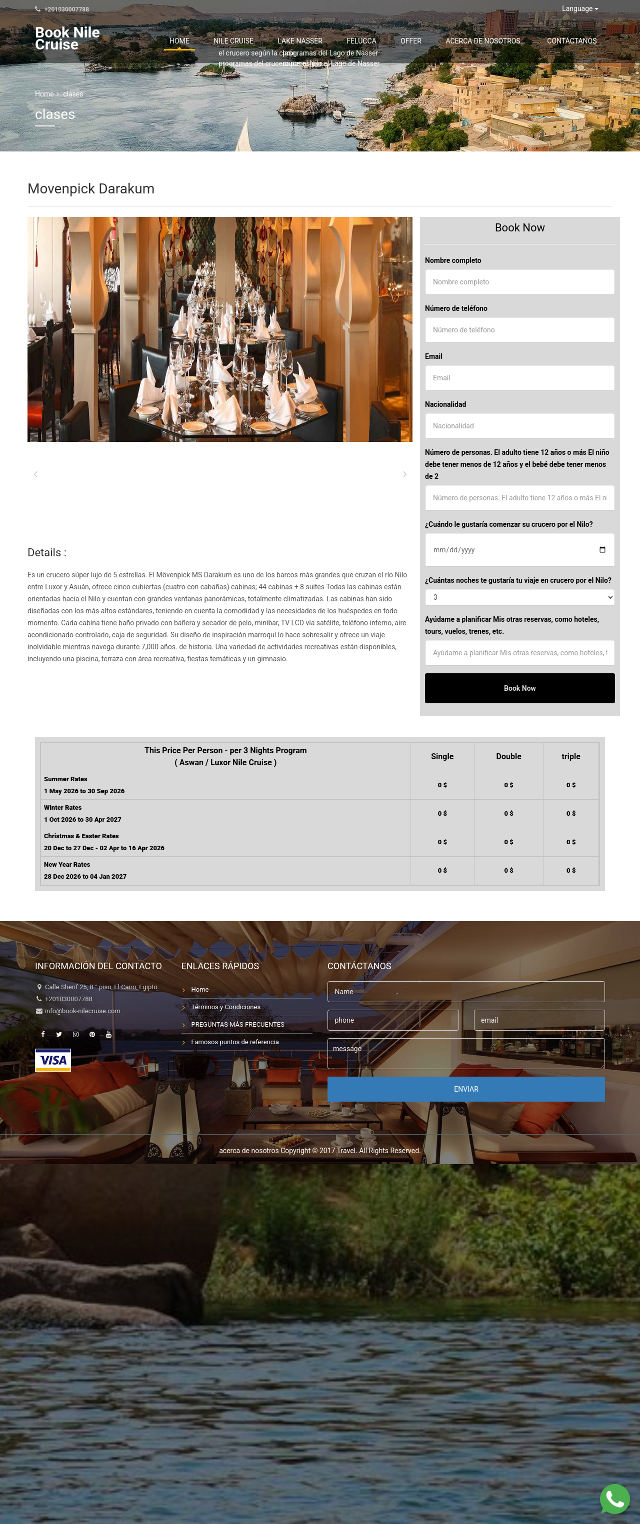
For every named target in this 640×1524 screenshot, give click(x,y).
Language (580, 8)
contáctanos (579, 41)
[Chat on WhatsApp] (615, 1499)
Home (274, 41)
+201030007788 (62, 9)
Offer (447, 41)
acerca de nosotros (504, 41)
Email (433, 356)
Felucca (413, 41)
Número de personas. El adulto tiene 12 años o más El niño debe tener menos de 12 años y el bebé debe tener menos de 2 (517, 464)
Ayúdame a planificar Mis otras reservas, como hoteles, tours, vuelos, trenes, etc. (512, 625)
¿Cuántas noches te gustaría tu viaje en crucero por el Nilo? (518, 580)
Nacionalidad (445, 404)
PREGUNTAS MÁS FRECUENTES (238, 1024)
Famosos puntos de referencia (235, 1042)
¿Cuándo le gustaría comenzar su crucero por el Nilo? (509, 524)
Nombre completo (453, 260)
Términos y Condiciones (226, 1007)
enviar (466, 1089)
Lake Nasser (366, 41)
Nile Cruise (314, 41)
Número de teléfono (456, 308)
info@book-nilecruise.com (82, 1011)
